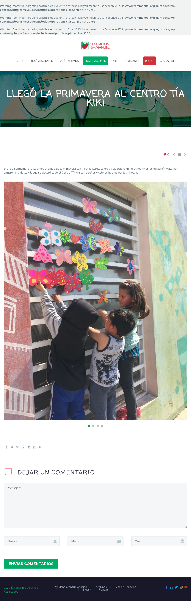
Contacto (167, 61)
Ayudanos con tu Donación (71, 587)
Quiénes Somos (42, 61)
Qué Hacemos (69, 61)
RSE (114, 61)
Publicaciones (95, 61)
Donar (149, 61)
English (86, 589)
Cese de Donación (125, 587)
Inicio (19, 61)
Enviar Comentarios (31, 564)
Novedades (131, 61)
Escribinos (101, 587)
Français (104, 589)
